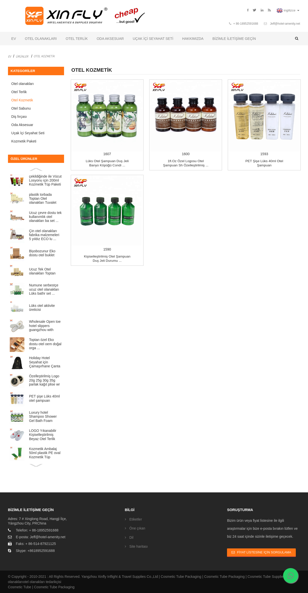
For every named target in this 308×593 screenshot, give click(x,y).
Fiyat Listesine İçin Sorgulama (264, 552)
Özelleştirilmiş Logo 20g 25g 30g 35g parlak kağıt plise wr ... (44, 380)
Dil (131, 537)
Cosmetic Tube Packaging (181, 577)
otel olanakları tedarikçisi (42, 582)
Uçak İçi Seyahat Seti (153, 39)
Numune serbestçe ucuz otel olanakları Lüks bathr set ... (44, 289)
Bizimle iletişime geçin (234, 39)
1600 (185, 118)
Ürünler (22, 56)
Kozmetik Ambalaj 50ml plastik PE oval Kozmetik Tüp (44, 453)
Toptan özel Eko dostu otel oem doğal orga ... (45, 344)
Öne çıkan (137, 528)
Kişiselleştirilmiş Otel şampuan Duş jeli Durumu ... (107, 258)
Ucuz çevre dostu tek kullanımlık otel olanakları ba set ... (45, 217)
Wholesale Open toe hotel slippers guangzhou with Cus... (45, 326)
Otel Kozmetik (44, 56)
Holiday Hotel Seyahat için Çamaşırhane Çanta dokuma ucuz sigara (44, 362)
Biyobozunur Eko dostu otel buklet (42, 253)
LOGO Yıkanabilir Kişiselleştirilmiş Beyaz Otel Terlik (42, 435)
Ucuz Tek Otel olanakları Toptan (42, 271)
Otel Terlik (77, 39)
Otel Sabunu (21, 108)
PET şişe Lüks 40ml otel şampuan (44, 398)
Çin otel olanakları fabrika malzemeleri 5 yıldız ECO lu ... (44, 235)
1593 (264, 118)
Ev (13, 39)
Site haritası (138, 546)
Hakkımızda (193, 39)
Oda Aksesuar (110, 39)
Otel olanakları (41, 39)
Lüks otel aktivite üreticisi (42, 308)
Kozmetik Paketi (23, 141)
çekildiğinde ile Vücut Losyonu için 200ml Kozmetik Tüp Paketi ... (45, 180)
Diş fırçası (19, 117)
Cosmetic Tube (19, 587)
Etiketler (135, 519)
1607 (107, 118)
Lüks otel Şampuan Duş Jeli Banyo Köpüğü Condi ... (107, 163)
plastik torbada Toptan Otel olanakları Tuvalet (42, 199)
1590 (107, 213)
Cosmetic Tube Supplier (266, 577)
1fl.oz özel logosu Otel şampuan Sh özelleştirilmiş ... (185, 163)
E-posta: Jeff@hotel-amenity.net (41, 537)
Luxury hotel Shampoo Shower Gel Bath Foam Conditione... (43, 416)
